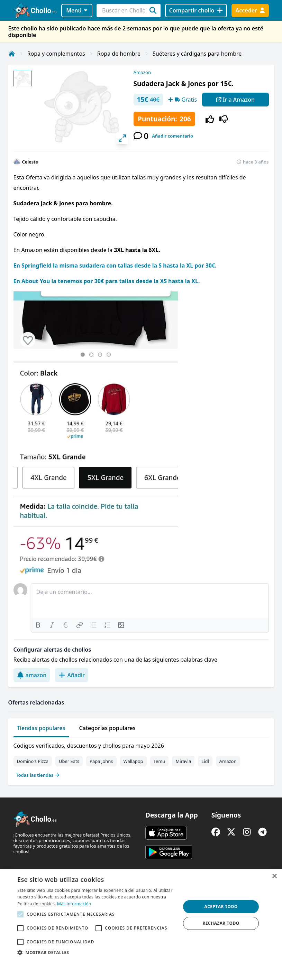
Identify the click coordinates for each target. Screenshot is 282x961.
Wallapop (133, 761)
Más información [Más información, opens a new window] (74, 904)
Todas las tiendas (38, 775)
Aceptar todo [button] (221, 906)
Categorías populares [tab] (107, 728)
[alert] (141, 915)
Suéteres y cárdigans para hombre (197, 53)
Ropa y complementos (56, 53)
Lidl (205, 761)
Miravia (183, 761)
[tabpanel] (141, 758)
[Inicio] (11, 53)
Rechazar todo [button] (221, 923)
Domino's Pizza (33, 761)
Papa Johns (101, 761)
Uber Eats (69, 761)
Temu (159, 761)
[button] (96, 952)
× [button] (274, 876)
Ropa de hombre (118, 53)
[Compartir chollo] (196, 10)
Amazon (142, 72)
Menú (76, 10)
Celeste (30, 162)
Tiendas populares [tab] (41, 728)
